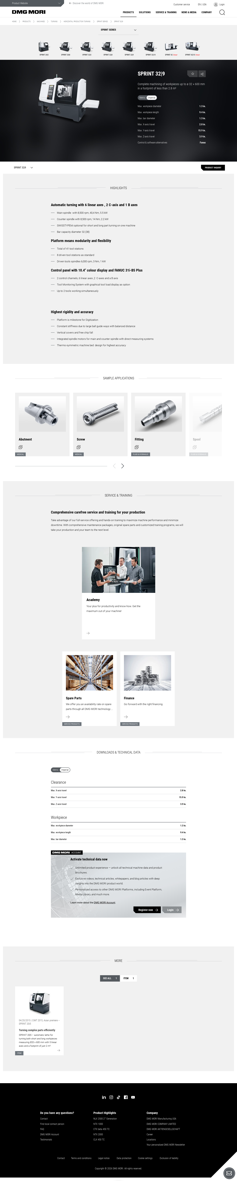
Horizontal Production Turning (77, 21)
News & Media (189, 12)
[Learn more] (89, 686)
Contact (44, 1118)
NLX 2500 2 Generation (105, 1118)
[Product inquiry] (213, 168)
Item (128, 978)
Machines (41, 21)
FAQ (42, 1129)
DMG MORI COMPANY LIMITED (161, 1124)
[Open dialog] (42, 423)
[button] (181, 4)
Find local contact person (52, 1124)
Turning (54, 21)
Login (170, 909)
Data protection (124, 1158)
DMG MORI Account (104, 902)
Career (150, 1134)
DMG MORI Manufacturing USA (161, 1118)
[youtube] (133, 1097)
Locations (151, 1139)
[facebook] (125, 1097)
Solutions (145, 12)
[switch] (172, 98)
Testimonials (46, 1139)
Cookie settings (146, 1158)
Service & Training (166, 12)
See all (110, 978)
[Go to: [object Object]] (39, 1002)
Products (128, 12)
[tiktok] (118, 1097)
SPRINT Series (102, 21)
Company (206, 12)
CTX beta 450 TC (101, 1129)
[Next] (123, 466)
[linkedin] (104, 1097)
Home (14, 21)
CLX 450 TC (99, 1139)
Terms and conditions (81, 1158)
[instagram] (111, 1097)
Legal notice (104, 1158)
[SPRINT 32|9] (22, 167)
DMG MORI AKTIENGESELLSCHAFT (163, 1129)
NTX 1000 (98, 1124)
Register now (145, 909)
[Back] (114, 466)
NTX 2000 (98, 1134)
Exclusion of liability (169, 1158)
